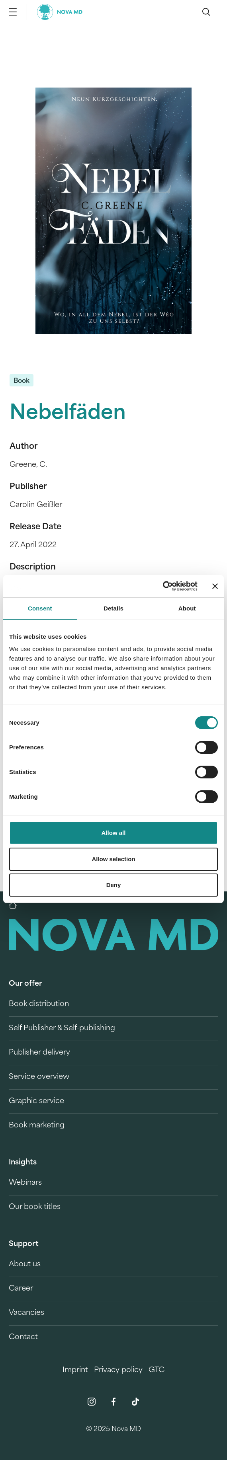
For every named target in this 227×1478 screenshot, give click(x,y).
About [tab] (187, 608)
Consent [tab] (40, 608)
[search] (206, 12)
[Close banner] (215, 586)
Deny (113, 884)
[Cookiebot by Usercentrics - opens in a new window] (163, 586)
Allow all (114, 832)
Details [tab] (113, 608)
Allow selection (113, 859)
